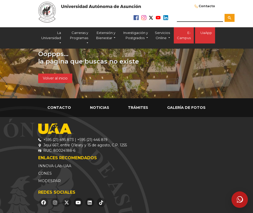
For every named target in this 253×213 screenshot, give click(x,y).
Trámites (138, 107)
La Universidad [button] (51, 35)
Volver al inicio (55, 78)
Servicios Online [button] (162, 35)
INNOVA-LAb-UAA (54, 166)
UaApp (205, 35)
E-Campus (184, 35)
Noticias (99, 107)
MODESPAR (49, 181)
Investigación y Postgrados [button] (135, 35)
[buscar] (200, 18)
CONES (45, 173)
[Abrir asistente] (239, 199)
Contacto (207, 6)
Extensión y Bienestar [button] (105, 35)
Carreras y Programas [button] (79, 35)
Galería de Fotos (186, 107)
